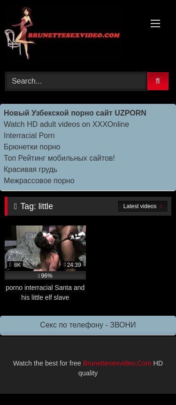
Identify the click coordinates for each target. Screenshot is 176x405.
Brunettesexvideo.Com (117, 363)
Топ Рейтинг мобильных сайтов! (59, 158)
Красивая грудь (30, 169)
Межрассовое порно (39, 181)
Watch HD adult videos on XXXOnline (66, 124)
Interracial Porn (29, 136)
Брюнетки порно (32, 147)
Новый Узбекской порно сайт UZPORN (75, 113)
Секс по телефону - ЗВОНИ (88, 325)
